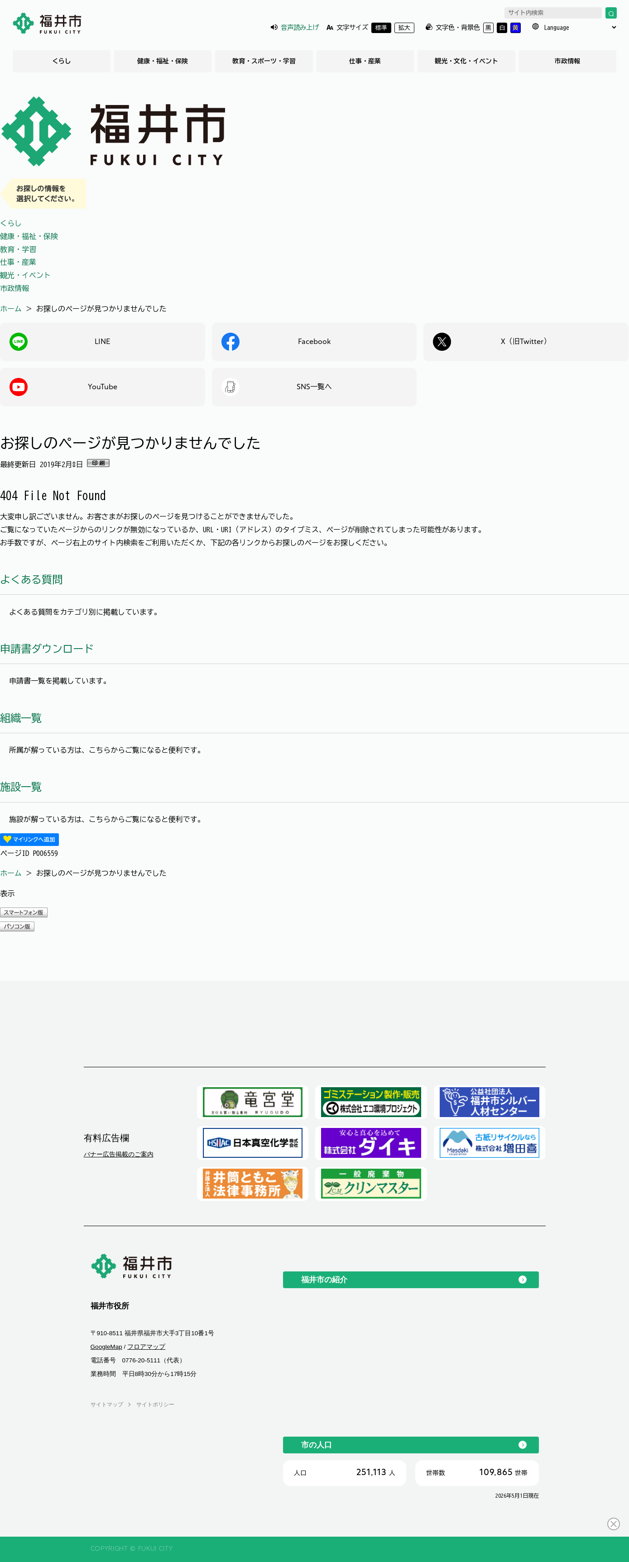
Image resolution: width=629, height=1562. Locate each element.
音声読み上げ (300, 27)
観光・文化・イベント (466, 61)
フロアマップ (146, 1346)
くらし (61, 61)
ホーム (11, 308)
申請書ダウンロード (47, 649)
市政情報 (567, 61)
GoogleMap (106, 1346)
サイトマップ (107, 1404)
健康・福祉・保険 (162, 61)
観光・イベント (25, 275)
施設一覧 (21, 787)
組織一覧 (21, 718)
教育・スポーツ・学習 (264, 61)
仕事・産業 (365, 61)
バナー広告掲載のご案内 (119, 1154)
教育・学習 (18, 249)
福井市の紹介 (324, 1279)
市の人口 (316, 1444)
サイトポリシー (155, 1404)
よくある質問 (31, 579)
